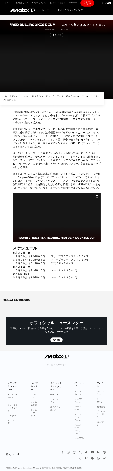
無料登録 (56, 340)
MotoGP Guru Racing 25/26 (78, 429)
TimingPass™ (13, 416)
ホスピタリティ (22, 3)
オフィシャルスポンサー (13, 397)
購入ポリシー (101, 423)
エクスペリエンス (39, 3)
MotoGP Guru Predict (78, 417)
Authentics (73, 3)
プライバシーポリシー (101, 414)
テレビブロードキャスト (13, 408)
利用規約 (101, 407)
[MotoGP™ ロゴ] (22, 10)
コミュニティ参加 (34, 413)
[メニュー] (5, 10)
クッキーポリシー (101, 400)
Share (56, 35)
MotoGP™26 (79, 438)
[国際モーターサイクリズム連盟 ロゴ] (107, 3)
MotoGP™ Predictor (78, 400)
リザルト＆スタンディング (69, 10)
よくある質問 (34, 403)
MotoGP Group (100, 393)
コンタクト (34, 396)
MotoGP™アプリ (12, 421)
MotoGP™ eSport (78, 408)
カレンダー (45, 10)
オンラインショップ (57, 3)
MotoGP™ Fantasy (78, 393)
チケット (8, 3)
